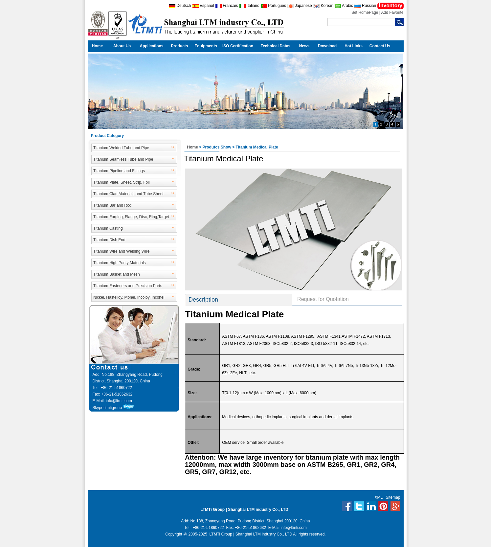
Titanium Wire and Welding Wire (121, 251)
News (304, 46)
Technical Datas (275, 46)
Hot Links (354, 46)
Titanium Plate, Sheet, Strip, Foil (121, 182)
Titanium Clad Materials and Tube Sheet (128, 194)
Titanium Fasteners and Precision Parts (127, 286)
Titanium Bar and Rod (112, 205)
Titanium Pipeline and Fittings (119, 171)
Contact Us (379, 46)
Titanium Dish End (109, 240)
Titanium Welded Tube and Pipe (121, 148)
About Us (122, 46)
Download (327, 46)
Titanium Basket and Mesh (116, 274)
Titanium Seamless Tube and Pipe (123, 159)
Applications (151, 46)
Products (179, 46)
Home (97, 46)
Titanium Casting (108, 228)
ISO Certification (237, 46)
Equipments (205, 46)
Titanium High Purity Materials (119, 263)
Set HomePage (364, 12)
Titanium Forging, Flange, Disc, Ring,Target (131, 217)
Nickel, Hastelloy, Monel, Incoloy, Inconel (128, 297)
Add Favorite (392, 12)
